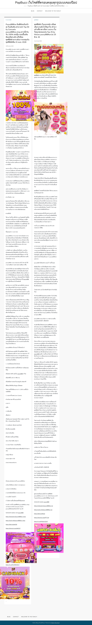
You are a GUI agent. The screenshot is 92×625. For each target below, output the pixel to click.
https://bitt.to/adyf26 (11, 524)
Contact (40, 11)
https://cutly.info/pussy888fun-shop (15, 520)
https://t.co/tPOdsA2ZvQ (41, 521)
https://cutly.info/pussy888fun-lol (43, 510)
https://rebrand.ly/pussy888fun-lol (43, 506)
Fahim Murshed (55, 623)
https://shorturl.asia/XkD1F (13, 528)
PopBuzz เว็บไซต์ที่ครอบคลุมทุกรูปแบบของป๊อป (46, 3)
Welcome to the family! (53, 11)
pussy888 (26, 279)
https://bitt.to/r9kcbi (39, 514)
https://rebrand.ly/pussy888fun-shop (16, 517)
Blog (32, 11)
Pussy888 (8, 20)
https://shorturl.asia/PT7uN (41, 517)
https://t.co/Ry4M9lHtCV (12, 565)
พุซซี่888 (36, 20)
